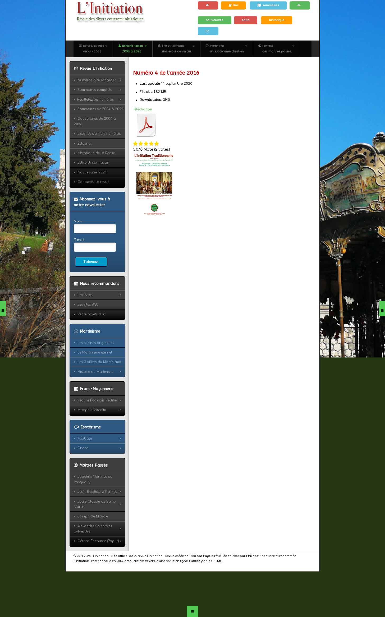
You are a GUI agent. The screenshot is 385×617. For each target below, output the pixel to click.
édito (246, 20)
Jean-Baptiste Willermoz (97, 492)
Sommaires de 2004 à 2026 (100, 109)
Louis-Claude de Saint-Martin (95, 504)
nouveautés (214, 20)
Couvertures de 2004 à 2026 (95, 121)
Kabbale (84, 438)
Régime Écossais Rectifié (97, 400)
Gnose (82, 448)
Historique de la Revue (96, 153)
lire (233, 5)
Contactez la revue (93, 182)
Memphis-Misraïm (91, 410)
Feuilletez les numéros (95, 99)
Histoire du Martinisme (95, 372)
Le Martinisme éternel (94, 352)
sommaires (268, 5)
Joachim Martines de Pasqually (93, 479)
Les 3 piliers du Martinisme (99, 362)
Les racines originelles (95, 343)
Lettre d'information (93, 162)
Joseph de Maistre (92, 516)
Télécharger (142, 109)
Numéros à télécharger (96, 80)
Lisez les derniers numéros (99, 134)
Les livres (84, 295)
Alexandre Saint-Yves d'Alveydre (93, 528)
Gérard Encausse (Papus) (98, 541)
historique (276, 20)
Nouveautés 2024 (92, 172)
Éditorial (84, 143)
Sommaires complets (94, 90)
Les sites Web (88, 304)
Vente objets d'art (91, 314)
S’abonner (91, 261)
